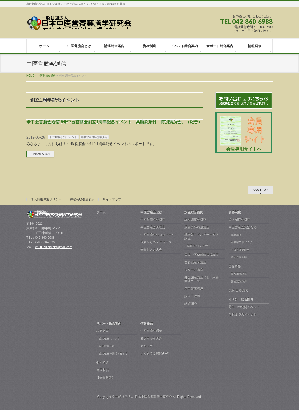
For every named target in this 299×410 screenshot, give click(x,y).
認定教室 (102, 331)
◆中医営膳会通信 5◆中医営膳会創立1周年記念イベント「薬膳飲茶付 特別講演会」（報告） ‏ (114, 122)
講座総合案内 (193, 212)
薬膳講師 (236, 235)
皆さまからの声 (151, 338)
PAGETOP (260, 189)
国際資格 (235, 266)
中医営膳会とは (151, 212)
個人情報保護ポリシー (46, 199)
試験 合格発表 (238, 290)
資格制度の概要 (239, 220)
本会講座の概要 (195, 220)
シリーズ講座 (193, 270)
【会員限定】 (105, 377)
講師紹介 (190, 303)
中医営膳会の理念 (152, 227)
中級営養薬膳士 (240, 249)
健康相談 (102, 370)
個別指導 (102, 362)
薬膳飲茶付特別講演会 (94, 137)
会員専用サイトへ (243, 149)
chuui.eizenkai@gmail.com (53, 247)
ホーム (101, 212)
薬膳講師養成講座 (196, 227)
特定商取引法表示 (82, 199)
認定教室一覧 (107, 346)
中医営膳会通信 (151, 331)
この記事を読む (40, 153)
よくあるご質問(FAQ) (155, 353)
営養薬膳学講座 (195, 262)
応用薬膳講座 (193, 288)
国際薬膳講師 (239, 273)
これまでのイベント (243, 314)
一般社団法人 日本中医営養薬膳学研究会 (143, 397)
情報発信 (146, 323)
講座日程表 (192, 296)
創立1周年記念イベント (63, 137)
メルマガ (146, 346)
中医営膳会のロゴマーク (157, 235)
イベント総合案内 (241, 299)
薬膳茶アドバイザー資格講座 (201, 236)
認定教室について (109, 338)
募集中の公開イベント (244, 307)
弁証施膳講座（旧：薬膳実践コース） (201, 279)
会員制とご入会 (151, 249)
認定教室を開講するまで (113, 353)
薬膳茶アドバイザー (198, 245)
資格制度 (235, 212)
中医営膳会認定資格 (243, 227)
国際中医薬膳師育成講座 (201, 255)
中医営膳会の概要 (152, 220)
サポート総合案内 (108, 323)
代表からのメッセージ (156, 242)
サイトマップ (112, 199)
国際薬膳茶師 (239, 281)
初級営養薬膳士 (240, 257)
